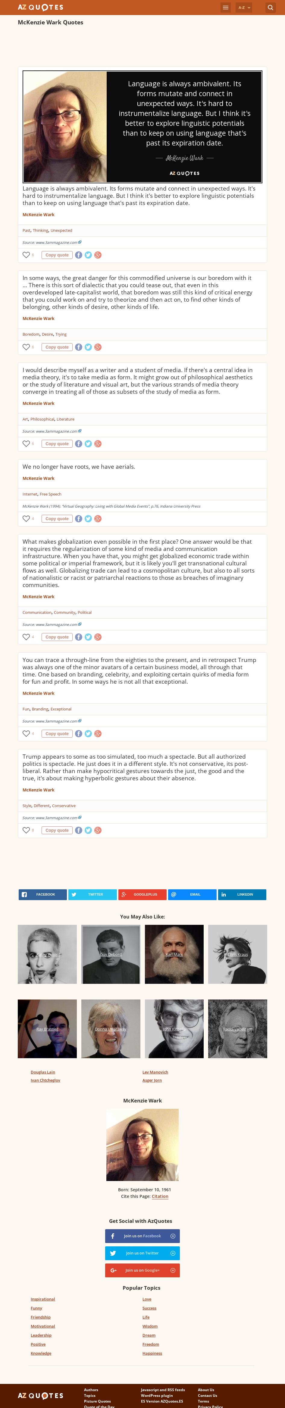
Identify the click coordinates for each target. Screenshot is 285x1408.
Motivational (43, 1326)
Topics (90, 1395)
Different (42, 805)
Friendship (41, 1317)
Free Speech (50, 494)
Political (85, 612)
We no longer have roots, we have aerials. (79, 466)
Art (25, 419)
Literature (65, 419)
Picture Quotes (97, 1401)
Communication (37, 612)
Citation (160, 1196)
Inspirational (43, 1299)
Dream (148, 1335)
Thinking (40, 230)
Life (145, 1317)
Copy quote (57, 255)
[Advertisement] (127, 47)
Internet (30, 494)
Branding (40, 709)
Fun (26, 709)
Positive (38, 1344)
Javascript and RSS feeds (163, 1389)
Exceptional (61, 709)
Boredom (31, 334)
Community (64, 612)
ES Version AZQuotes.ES (162, 1401)
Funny (36, 1308)
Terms (203, 1401)
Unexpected (61, 230)
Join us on (142, 1236)
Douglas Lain (43, 1072)
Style (27, 805)
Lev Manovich (155, 1072)
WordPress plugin (157, 1395)
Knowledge (41, 1353)
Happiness (152, 1353)
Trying (61, 334)
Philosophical (42, 419)
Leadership (41, 1335)
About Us (206, 1389)
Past (26, 230)
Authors (91, 1389)
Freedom (150, 1344)
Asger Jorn (152, 1080)
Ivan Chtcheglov (45, 1080)
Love (146, 1299)
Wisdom (150, 1326)
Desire (47, 334)
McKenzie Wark (39, 214)
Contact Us (207, 1395)
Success (149, 1308)
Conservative (64, 805)
